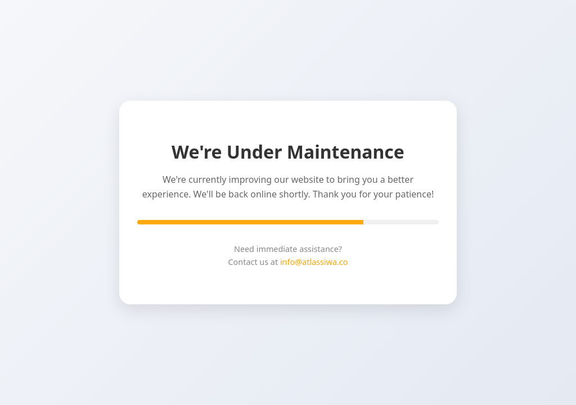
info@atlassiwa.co (314, 261)
